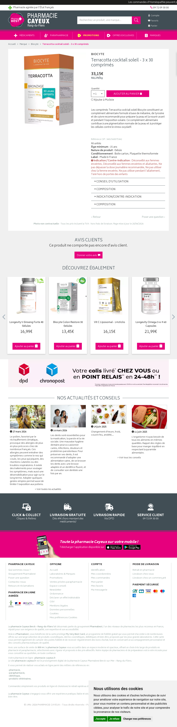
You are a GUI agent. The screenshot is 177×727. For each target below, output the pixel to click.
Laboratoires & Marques (62, 574)
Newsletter (55, 590)
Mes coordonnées (101, 574)
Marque (23, 44)
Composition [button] (104, 189)
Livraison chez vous (143, 574)
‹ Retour (96, 217)
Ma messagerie (99, 590)
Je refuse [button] (114, 718)
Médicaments (24, 35)
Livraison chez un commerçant (149, 578)
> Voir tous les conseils (129, 458)
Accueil (12, 44)
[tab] (128, 181)
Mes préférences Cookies (63, 618)
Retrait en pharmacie (143, 570)
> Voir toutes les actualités (48, 489)
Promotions (88, 35)
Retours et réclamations (21, 586)
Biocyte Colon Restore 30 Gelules (68, 324)
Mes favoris (97, 586)
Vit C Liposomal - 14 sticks (109, 322)
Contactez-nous (17, 582)
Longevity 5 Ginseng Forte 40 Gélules (26, 324)
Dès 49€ (68, 512)
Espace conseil (58, 586)
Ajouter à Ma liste (102, 100)
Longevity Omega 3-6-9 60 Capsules (150, 324)
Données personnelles (62, 610)
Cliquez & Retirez (26, 511)
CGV (52, 602)
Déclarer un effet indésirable (65, 598)
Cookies (54, 614)
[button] (98, 93)
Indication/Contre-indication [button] (117, 197)
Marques (153, 35)
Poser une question (18, 578)
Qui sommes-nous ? (19, 570)
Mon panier (97, 582)
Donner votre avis (88, 255)
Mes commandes (100, 578)
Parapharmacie (56, 35)
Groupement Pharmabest (22, 574)
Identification (98, 570)
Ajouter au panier (128, 94)
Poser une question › (153, 217)
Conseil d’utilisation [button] (111, 181)
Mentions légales (59, 606)
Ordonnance (56, 594)
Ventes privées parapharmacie (66, 582)
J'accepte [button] (100, 718)
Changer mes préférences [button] (137, 718)
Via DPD (109, 511)
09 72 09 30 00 (151, 511)
